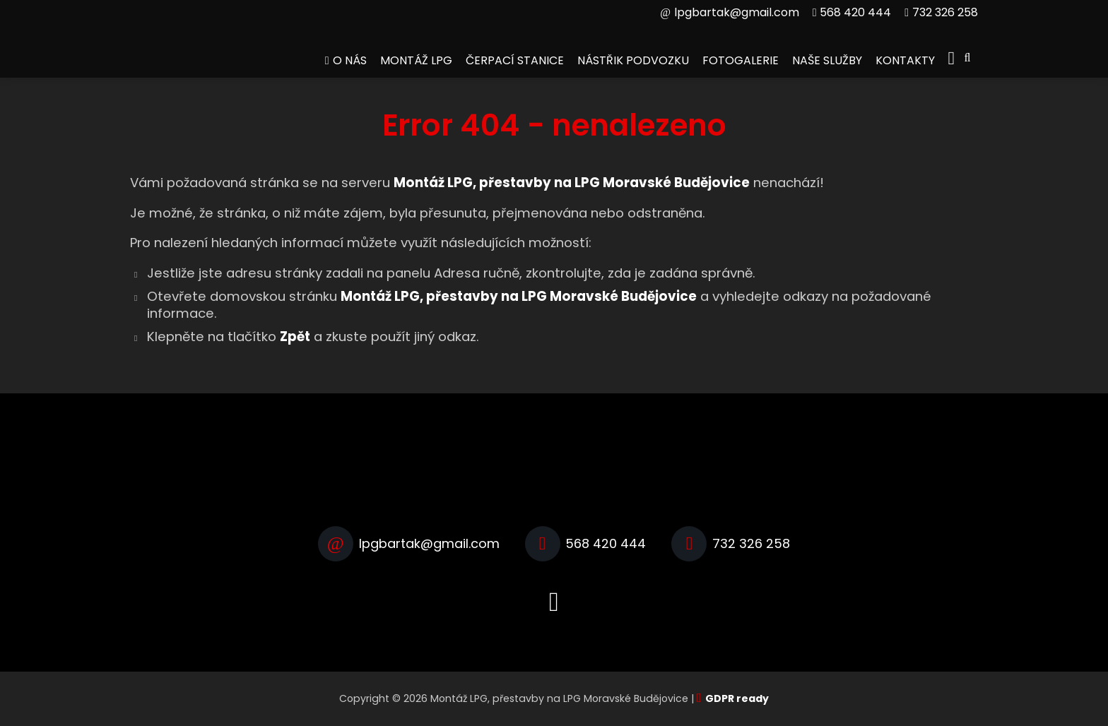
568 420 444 (855, 12)
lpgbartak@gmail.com (736, 12)
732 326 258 (945, 12)
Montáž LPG (416, 60)
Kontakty (905, 60)
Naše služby (827, 60)
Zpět (295, 336)
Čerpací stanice (515, 60)
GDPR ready (737, 698)
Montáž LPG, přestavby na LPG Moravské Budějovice (519, 296)
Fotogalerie (740, 60)
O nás (350, 60)
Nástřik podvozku (633, 60)
